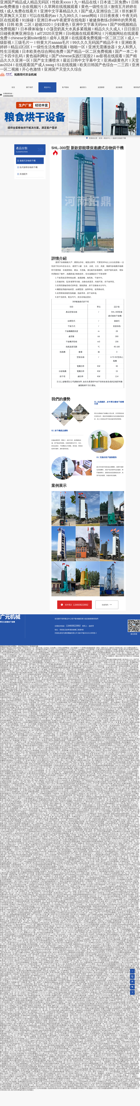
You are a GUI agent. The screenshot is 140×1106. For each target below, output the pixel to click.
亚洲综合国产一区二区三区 (129, 1035)
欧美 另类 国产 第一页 (39, 678)
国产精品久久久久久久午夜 (23, 779)
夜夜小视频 (85, 873)
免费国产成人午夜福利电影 (10, 694)
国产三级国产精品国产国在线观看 (101, 1047)
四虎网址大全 (105, 924)
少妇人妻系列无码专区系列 (125, 674)
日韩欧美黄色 (21, 830)
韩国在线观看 (59, 1068)
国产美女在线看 (38, 757)
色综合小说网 (8, 734)
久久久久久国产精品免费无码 (74, 999)
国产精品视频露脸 (123, 805)
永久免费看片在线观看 (58, 754)
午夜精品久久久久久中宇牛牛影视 (100, 995)
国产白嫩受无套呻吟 (23, 952)
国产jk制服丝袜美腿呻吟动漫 (102, 969)
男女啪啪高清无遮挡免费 (66, 784)
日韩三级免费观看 (13, 1015)
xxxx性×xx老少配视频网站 (22, 918)
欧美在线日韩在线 (48, 679)
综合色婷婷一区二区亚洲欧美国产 (127, 1012)
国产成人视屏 (28, 941)
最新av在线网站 (6, 807)
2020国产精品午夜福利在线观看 (56, 797)
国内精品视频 (16, 712)
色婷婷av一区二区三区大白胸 (89, 860)
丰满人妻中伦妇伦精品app (79, 689)
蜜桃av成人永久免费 (54, 999)
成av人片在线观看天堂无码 (49, 1015)
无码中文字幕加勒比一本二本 (33, 712)
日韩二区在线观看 (105, 1039)
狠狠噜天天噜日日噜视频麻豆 (12, 986)
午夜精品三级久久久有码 (19, 967)
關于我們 (61, 619)
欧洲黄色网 (40, 873)
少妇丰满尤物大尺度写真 (32, 802)
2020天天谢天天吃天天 (92, 800)
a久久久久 (129, 845)
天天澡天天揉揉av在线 (45, 961)
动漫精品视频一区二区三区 (23, 807)
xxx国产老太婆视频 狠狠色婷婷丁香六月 (37, 755)
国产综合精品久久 (80, 1019)
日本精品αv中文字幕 (82, 815)
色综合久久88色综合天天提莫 (97, 843)
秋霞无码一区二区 (61, 931)
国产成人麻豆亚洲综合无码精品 (73, 838)
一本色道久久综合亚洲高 (59, 737)
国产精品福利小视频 (120, 1039)
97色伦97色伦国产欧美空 (29, 1083)
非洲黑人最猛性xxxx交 (63, 716)
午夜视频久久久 (91, 1088)
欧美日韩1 (117, 684)
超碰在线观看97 (51, 666)
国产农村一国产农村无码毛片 (82, 853)
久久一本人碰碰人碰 (116, 1067)
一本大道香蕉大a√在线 (126, 885)
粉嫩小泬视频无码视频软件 (111, 1009)
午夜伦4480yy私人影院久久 (45, 779)
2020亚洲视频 (132, 1022)
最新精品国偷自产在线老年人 (60, 749)
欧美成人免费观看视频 (44, 706)
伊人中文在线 (15, 1012)
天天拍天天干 (82, 813)
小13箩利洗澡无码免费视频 (28, 1068)
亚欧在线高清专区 (111, 837)
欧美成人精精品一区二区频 (90, 977)
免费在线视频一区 (67, 815)
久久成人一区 (47, 689)
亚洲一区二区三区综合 (18, 994)
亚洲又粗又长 (79, 802)
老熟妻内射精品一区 (111, 792)
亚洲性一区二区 (97, 873)
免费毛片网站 (79, 769)
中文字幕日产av (82, 729)
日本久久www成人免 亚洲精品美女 (68, 780)
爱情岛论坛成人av (89, 966)
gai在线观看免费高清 (47, 1030)
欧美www (115, 807)
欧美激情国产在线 (76, 697)
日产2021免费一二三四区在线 (107, 979)
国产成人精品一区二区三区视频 (32, 782)
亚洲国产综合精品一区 (110, 878)
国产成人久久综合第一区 (24, 676)
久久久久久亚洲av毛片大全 (10, 906)
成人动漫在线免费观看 (23, 1050)
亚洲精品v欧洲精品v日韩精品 (33, 745)
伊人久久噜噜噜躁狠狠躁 (92, 878)
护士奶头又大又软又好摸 (51, 841)
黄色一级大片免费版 (115, 1019)
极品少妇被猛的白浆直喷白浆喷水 (72, 881)
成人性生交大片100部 (75, 904)
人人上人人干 (93, 871)
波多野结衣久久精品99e (62, 745)
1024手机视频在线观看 (76, 822)
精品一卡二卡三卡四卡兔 (35, 1029)
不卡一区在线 (97, 716)
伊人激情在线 (76, 681)
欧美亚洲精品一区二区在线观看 (45, 855)
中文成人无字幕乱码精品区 (25, 894)
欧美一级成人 (102, 1067)
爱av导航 (46, 674)
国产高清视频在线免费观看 (85, 1004)
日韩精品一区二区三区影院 (48, 772)
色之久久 (59, 871)
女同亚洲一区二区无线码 (109, 679)
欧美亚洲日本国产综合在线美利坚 (30, 797)
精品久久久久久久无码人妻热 (85, 1072)
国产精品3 (25, 951)
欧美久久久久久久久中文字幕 (121, 870)
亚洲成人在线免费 (57, 714)
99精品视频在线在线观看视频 (125, 969)
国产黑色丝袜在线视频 (63, 800)
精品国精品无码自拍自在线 (34, 861)
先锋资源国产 (70, 694)
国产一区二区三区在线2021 (108, 1078)
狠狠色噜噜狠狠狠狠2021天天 (104, 906)
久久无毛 (84, 818)
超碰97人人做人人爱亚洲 (22, 863)
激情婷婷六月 (49, 876)
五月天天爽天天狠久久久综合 (60, 1080)
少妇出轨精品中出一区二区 (101, 929)
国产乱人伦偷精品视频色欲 (21, 913)
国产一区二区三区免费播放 (123, 931)
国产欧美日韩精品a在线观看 (30, 827)
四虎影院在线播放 (53, 731)
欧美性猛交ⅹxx (13, 942)
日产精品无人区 (11, 1047)
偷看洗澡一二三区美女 (105, 666)
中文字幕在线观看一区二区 (43, 848)
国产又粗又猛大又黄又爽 (40, 914)
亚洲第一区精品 (128, 896)
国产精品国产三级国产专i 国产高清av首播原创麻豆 (39, 1035)
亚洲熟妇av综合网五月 (46, 724)
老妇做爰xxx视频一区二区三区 (124, 734)
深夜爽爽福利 (59, 984)
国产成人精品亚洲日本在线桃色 (64, 918)
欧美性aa (128, 881)
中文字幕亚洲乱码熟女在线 (55, 830)
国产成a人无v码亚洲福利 (91, 1034)
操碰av (7, 1055)
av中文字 (48, 745)
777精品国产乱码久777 (106, 1040)
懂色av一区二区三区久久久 (121, 717)
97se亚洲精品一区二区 (8, 938)
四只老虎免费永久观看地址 (88, 992)
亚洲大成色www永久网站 (67, 810)
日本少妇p (29, 734)
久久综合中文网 (90, 1012)
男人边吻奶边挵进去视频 (125, 906)
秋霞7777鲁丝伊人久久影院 (15, 1073)
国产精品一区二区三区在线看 (95, 1029)
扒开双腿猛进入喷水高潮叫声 (60, 989)
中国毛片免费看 (91, 954)
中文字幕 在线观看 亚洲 (22, 987)
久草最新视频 (19, 734)
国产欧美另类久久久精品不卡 (78, 767)
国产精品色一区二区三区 (57, 726)
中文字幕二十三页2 (33, 795)
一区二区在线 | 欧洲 (18, 669)
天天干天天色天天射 (94, 749)
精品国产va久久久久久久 (21, 729)
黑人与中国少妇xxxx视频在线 (62, 942)
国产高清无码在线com (8, 957)
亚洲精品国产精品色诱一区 (105, 956)
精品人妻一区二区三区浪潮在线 (85, 825)
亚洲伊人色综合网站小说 (100, 815)
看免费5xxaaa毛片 (66, 722)
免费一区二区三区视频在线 (108, 798)
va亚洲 (94, 949)
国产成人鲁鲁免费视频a (35, 663)
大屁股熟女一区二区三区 (119, 866)
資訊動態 (88, 619)
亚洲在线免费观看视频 (106, 1048)
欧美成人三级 (110, 736)
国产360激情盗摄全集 (32, 995)
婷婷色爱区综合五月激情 (65, 886)
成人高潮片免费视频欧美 (69, 840)
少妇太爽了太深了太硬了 (100, 726)
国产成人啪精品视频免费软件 (71, 957)
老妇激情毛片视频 (52, 747)
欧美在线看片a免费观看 (66, 757)
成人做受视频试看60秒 (22, 659)
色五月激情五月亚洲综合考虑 (83, 1024)
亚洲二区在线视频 (62, 724)
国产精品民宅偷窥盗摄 (124, 779)
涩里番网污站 (26, 825)
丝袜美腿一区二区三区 (37, 702)
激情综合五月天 (30, 961)
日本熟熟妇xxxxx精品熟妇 (42, 949)
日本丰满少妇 (34, 904)
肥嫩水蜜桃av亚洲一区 (128, 1060)
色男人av (27, 762)
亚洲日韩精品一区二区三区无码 (116, 669)
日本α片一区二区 (45, 769)
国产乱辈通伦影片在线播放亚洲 (75, 871)
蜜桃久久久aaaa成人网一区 (65, 961)
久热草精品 (90, 838)
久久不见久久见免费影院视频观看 (119, 952)
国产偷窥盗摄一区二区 (39, 901)
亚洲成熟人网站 (37, 962)
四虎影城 (100, 893)
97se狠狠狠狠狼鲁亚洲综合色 (61, 947)
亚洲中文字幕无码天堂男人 (117, 782)
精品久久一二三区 (81, 942)
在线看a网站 (113, 729)
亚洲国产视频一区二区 (48, 903)
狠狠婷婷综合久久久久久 (82, 944)
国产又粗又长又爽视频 (128, 792)
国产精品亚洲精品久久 (80, 779)
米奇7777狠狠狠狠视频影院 (47, 1052)
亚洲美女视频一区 (66, 1035)
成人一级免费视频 (130, 899)
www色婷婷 (119, 732)
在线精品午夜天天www (116, 1029)
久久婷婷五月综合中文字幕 (58, 697)
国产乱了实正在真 (88, 861)
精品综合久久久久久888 (51, 759)
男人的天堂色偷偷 (18, 1039)
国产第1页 (56, 890)
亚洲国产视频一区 (111, 701)
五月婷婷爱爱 (36, 891)
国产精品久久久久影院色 (39, 803)
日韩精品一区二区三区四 (66, 775)
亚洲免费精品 (33, 800)
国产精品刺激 (74, 1077)
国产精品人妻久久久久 (56, 956)
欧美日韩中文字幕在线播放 (101, 810)
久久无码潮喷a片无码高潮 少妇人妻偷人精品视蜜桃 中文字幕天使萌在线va (32, 911)
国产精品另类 (133, 904)
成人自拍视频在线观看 (101, 757)
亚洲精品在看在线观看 (16, 878)
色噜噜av (86, 1053)
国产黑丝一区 (109, 674)
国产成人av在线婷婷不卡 (74, 1065)
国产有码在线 (130, 1080)
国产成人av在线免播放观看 (96, 981)
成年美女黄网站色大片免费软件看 (41, 939)
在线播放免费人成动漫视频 (59, 1007)
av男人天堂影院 (63, 1014)
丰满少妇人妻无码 (7, 956)
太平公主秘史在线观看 (21, 1085)
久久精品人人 (107, 747)
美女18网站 (89, 956)
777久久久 (117, 706)
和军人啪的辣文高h (88, 721)
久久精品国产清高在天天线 (112, 933)
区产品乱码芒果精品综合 (63, 894)
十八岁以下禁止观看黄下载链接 (12, 995)
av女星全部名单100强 (75, 752)
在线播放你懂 (32, 1025)
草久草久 (115, 1032)
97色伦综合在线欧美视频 (65, 916)
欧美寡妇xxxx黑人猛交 (23, 757)
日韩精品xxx (60, 704)
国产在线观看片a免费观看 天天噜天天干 (36, 870)
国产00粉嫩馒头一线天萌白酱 (90, 663)
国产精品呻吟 (24, 896)
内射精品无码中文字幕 (83, 856)
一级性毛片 (40, 747)
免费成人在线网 (62, 1077)
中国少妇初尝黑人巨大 (19, 866)
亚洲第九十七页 (102, 762)
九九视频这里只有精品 (16, 1029)
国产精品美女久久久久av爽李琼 (70, 855)
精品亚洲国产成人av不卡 (78, 820)
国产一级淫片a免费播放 (10, 724)
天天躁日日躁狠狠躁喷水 (68, 959)
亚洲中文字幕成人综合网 (93, 1075)
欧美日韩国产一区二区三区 (68, 1017)
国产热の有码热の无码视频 (127, 989)
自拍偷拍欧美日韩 (84, 727)
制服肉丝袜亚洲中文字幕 (121, 838)
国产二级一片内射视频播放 (122, 929)
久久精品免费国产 (76, 1048)
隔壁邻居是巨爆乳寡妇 (8, 664)
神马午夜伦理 (58, 952)
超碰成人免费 (105, 926)
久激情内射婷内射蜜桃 (21, 833)
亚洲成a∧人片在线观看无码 (55, 1000)
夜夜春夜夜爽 (30, 936)
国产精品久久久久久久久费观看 (30, 938)
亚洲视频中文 (124, 780)
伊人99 (31, 731)
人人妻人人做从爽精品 (127, 701)
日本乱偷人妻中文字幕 (117, 1070)
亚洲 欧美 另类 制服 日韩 (130, 936)
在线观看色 (124, 1037)
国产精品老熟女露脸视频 (74, 941)
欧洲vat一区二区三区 (100, 727)
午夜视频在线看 (58, 788)
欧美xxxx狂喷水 (123, 663)
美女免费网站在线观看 (26, 873)
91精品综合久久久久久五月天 (79, 726)
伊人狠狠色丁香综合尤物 (102, 750)
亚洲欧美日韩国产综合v (93, 697)
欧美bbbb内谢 (11, 1067)
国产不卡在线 (87, 1025)
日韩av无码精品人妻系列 (95, 999)
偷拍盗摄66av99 (104, 825)
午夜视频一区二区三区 (63, 1062)
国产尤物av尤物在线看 (9, 689)
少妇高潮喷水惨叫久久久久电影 (68, 684)
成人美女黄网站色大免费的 (58, 774)
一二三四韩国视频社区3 (86, 987)
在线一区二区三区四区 (65, 976)
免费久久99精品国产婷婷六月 (48, 919)
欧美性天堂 (33, 866)
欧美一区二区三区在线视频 (26, 707)
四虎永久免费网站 (67, 802)
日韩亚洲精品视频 (30, 986)
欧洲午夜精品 (31, 760)
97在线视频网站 (73, 696)
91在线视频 (36, 729)
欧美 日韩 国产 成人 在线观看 (66, 876)
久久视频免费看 (102, 957)
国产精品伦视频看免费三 (46, 933)
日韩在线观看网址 (65, 967)
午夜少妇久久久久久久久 (107, 724)
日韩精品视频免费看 (75, 1042)
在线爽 (36, 880)
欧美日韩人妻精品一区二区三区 (19, 969)
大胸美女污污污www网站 (17, 1075)
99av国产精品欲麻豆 (131, 951)
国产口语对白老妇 (120, 830)
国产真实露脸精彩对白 (49, 792)
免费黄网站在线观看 (46, 800)
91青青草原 (58, 729)
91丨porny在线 (92, 833)
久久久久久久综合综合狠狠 (106, 664)
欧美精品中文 (85, 1085)
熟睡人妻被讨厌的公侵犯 (59, 906)
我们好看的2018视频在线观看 (40, 888)
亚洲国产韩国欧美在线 (39, 896)
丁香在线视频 (128, 868)
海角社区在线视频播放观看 (106, 1083)
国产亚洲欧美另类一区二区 (24, 1024)
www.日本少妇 (23, 1047)
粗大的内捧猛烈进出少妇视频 (22, 1090)
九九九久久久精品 (46, 992)
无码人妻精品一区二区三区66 (17, 1020)
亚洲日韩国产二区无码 (68, 764)
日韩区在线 (38, 767)
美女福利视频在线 (114, 896)
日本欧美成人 (19, 926)
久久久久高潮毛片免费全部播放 (122, 918)
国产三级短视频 (37, 823)
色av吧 (92, 934)
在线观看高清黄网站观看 (92, 898)
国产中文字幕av (22, 661)
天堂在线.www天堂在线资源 (87, 918)
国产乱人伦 (10, 924)
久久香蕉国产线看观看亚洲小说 (19, 759)
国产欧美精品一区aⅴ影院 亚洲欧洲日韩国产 (76, 908)
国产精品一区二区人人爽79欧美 (25, 668)
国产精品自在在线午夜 (50, 825)
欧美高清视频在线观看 (121, 875)
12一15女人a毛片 (60, 706)
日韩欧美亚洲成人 (73, 676)
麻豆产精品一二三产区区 (125, 1040)
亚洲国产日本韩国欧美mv (49, 880)
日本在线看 (119, 951)
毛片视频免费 (129, 759)
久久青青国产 (65, 962)
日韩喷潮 (55, 1058)
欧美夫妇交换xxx (108, 818)
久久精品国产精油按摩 (74, 1012)
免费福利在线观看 (63, 853)
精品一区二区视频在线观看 (83, 1022)
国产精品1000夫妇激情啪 (127, 709)
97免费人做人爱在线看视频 (16, 944)
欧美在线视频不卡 (11, 934)
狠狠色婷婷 (72, 706)
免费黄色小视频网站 (73, 837)
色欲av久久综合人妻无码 (105, 987)
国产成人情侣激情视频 (90, 681)
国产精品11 (38, 1065)
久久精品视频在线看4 (58, 1047)
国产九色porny (49, 991)
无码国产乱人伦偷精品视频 (51, 827)
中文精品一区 (20, 760)
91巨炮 (100, 792)
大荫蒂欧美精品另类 (63, 779)
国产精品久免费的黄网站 (123, 784)
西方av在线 (12, 947)
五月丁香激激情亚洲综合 (80, 870)
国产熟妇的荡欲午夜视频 (103, 830)
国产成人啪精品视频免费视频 (81, 906)
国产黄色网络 (23, 664)
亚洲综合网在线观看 (58, 674)
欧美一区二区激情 (73, 721)
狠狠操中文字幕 (49, 684)
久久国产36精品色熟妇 (57, 812)
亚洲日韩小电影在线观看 (99, 702)
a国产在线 (131, 822)
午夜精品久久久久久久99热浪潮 (67, 707)
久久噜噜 (92, 964)
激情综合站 (54, 1085)
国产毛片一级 (24, 875)
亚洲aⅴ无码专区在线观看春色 (17, 813)
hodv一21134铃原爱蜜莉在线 (102, 863)
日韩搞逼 (56, 793)
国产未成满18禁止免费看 (82, 716)
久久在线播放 (60, 974)
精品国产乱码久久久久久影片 (127, 956)
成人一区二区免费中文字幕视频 (74, 885)
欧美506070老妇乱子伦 (68, 747)
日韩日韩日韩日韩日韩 (70, 1040)
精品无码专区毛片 (105, 954)
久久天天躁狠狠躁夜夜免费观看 (41, 865)
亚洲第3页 (12, 971)
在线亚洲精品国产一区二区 (11, 832)
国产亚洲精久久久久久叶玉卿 (94, 668)
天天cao (81, 747)
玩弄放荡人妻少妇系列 (50, 802)
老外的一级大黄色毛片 (40, 737)
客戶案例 (74, 619)
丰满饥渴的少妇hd (87, 1077)
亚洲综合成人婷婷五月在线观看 (114, 941)
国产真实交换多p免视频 (54, 712)
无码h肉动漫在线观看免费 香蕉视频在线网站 (34, 1067)
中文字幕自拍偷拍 (110, 769)
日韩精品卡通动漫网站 (33, 926)
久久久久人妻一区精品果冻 (36, 784)
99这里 (45, 971)
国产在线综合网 (95, 818)
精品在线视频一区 (64, 883)
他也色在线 (98, 788)
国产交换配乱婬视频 (95, 914)
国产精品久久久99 (14, 851)
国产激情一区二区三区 (103, 1077)
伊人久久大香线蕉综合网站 (113, 919)
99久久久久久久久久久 (115, 881)
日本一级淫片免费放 (103, 838)
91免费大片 (67, 1029)
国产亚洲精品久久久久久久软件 (118, 691)
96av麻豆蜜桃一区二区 (54, 1029)
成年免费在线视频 (67, 759)
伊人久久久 (25, 858)
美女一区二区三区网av (122, 863)
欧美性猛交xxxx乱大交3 (106, 880)
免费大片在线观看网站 (112, 873)
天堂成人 (111, 1082)
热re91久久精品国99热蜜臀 (99, 1087)
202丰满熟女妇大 (43, 760)
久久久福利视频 (83, 706)
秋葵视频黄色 (127, 1009)
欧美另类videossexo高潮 (112, 1045)
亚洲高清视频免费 (108, 1034)
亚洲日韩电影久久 (89, 805)
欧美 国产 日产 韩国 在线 (37, 726)
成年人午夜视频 (121, 711)
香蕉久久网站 (91, 893)
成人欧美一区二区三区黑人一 (109, 1037)
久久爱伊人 (61, 736)
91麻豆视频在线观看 (84, 772)
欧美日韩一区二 (98, 886)
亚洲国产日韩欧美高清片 (19, 904)
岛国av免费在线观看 (104, 888)
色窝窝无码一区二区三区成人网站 (56, 732)
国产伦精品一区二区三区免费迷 (49, 977)
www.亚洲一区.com (47, 974)
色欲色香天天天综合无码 (70, 911)
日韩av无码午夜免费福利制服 (35, 899)
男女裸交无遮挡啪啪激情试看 (11, 674)
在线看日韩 (103, 936)
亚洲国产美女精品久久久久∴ (18, 1017)
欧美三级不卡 (68, 843)
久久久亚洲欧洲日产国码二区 (11, 790)
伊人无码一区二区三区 (57, 752)
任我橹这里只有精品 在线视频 (99, 813)
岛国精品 (48, 1039)
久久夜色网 (50, 780)
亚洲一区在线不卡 (85, 777)
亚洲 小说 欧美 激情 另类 (121, 1010)
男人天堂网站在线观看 (34, 1032)
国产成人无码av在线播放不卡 (101, 1043)
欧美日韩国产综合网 (48, 727)
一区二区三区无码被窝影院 (20, 976)
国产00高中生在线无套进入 (94, 1042)
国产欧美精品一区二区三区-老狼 (43, 966)
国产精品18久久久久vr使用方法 (30, 684)
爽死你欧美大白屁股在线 (95, 802)
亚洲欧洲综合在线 (8, 687)
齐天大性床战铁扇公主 (14, 1043)
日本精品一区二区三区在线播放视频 (69, 828)
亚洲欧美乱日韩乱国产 (49, 835)
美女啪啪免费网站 (84, 671)
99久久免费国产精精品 (24, 1005)
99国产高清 (118, 697)
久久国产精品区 (66, 919)
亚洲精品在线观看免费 (74, 830)
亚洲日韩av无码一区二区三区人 (117, 668)
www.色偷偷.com (21, 772)
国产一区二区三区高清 (109, 858)
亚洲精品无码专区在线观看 (84, 744)
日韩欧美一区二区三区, (11, 1080)
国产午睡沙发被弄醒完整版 (74, 823)
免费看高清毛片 (119, 921)
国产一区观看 (84, 921)
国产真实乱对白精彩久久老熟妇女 (73, 793)
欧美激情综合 (98, 676)
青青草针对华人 (19, 721)
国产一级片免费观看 (20, 736)
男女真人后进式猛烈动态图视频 (44, 863)
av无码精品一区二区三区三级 (17, 888)
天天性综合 (45, 790)
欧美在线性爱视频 (62, 1048)
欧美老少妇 (112, 982)
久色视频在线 (94, 1032)
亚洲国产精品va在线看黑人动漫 (94, 808)
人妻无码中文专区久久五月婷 (63, 770)
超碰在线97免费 (107, 784)
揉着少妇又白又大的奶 (50, 908)
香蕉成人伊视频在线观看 (87, 880)
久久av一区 (24, 702)
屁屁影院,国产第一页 (10, 686)
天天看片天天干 (11, 843)
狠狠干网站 (114, 1087)
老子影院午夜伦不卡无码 (9, 868)
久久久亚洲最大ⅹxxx (70, 1082)
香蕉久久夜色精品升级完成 (84, 997)
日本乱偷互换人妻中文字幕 (49, 923)
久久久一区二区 (89, 957)
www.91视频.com (84, 719)
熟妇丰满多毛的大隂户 (46, 1077)
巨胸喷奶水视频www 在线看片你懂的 (57, 982)
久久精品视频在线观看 (14, 683)
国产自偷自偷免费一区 (64, 1019)
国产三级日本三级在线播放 (25, 1022)
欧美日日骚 (17, 1087)
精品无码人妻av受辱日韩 (100, 870)
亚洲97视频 (87, 855)
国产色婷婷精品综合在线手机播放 (77, 875)
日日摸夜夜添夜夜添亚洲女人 (91, 684)
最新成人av (19, 961)
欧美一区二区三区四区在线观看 (102, 991)
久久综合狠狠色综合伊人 (42, 918)
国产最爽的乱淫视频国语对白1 (78, 812)
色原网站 (134, 805)
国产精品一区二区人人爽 (9, 891)
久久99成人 (107, 684)
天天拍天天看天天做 (31, 903)
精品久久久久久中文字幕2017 (71, 923)
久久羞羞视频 (78, 1075)
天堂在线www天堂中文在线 (117, 904)
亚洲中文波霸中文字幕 (124, 1082)
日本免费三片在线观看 (81, 939)
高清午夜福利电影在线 (58, 1032)
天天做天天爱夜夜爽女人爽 (59, 896)
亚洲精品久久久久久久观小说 (40, 890)
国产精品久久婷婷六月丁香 (58, 687)
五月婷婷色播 (54, 1010)
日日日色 (73, 732)
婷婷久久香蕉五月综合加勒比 (128, 745)
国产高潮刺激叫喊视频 (37, 1060)
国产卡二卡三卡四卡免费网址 (106, 913)
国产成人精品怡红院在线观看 (43, 709)
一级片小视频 (59, 719)
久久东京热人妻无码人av (29, 942)
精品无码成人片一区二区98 (13, 780)
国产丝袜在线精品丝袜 (117, 797)
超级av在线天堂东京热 (32, 1004)
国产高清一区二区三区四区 (38, 989)
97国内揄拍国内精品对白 (33, 928)
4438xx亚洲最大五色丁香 (99, 767)
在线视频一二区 (109, 1075)
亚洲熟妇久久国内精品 (125, 1053)
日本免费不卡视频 (109, 989)
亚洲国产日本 (24, 891)
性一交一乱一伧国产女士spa (71, 909)
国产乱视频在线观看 (113, 967)
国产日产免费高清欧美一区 (119, 1052)
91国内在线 (121, 769)
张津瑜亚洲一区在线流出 (54, 861)
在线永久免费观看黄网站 (30, 792)
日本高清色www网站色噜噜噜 (123, 924)
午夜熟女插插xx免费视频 (23, 1000)
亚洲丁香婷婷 (86, 750)
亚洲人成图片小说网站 (72, 986)
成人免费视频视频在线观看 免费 (18, 914)
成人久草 (99, 964)
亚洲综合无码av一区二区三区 (30, 689)
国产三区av (51, 784)
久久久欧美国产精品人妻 (99, 916)
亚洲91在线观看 (88, 986)
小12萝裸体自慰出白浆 (91, 858)
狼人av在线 (74, 971)
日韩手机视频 (55, 846)
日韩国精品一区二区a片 (108, 971)
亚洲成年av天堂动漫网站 (31, 840)
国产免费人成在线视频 (119, 757)
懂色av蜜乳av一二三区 (24, 924)
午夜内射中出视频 (130, 787)
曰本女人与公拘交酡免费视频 (104, 711)
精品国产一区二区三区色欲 (98, 850)
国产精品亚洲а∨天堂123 (45, 1048)
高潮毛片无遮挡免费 (114, 1055)
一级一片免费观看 (30, 1037)
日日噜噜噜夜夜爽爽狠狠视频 (103, 765)
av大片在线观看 (97, 974)
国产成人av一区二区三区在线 (17, 893)
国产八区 (6, 855)
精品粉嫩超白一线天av (130, 742)
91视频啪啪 (10, 999)
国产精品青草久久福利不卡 (83, 795)
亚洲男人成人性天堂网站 (120, 760)
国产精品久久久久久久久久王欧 (39, 994)
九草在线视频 (42, 1088)
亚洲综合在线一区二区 (56, 669)
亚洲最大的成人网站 (61, 848)
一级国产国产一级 (67, 731)
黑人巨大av (36, 759)
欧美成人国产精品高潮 (121, 800)
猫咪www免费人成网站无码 (88, 732)
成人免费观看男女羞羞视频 (74, 952)
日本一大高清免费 (83, 916)
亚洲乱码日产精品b (78, 749)
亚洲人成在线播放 (57, 807)
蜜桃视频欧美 (109, 914)
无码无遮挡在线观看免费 (75, 956)
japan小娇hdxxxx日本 (39, 1040)
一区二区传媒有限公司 (88, 1040)
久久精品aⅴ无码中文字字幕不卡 (68, 873)
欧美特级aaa (24, 686)
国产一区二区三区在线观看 (120, 1025)
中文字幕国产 (112, 885)
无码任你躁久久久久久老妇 (54, 1065)
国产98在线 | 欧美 (46, 1042)
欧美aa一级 (117, 868)
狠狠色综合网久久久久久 (9, 991)
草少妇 (78, 951)
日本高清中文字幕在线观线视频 (40, 765)
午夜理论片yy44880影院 (129, 957)
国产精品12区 (94, 891)
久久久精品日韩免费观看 (74, 673)
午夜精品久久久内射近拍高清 (105, 739)
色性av (43, 946)
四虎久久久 (126, 928)
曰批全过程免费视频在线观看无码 (108, 712)
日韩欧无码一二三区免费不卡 (86, 938)
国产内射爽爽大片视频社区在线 (101, 817)
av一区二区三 (37, 732)
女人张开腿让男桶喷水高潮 (52, 995)
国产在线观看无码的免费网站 (24, 815)
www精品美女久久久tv (50, 764)
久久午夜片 (133, 866)
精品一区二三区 (96, 1062)
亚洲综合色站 (83, 891)
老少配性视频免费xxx (16, 820)
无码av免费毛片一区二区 (44, 704)
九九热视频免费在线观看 (101, 855)
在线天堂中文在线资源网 (60, 914)
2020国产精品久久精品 (75, 762)
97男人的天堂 (78, 919)
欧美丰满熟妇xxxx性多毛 (15, 805)
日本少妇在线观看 (77, 954)
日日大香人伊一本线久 (85, 913)
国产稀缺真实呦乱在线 (82, 760)
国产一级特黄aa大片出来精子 (78, 1050)
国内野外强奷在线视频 (105, 694)
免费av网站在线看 (67, 1010)
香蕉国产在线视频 (63, 1030)
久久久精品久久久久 (23, 737)
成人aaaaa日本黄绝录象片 (86, 694)
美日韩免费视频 (113, 861)
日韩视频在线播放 (26, 934)
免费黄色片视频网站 (78, 1039)
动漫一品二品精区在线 (45, 707)
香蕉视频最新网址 (41, 1055)
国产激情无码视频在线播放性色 (36, 1007)
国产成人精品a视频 (50, 818)
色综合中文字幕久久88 (123, 731)
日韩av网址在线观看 (34, 787)
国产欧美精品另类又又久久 (100, 689)
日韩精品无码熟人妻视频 (127, 971)
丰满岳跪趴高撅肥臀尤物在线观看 (29, 971)
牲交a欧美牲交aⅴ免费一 (21, 793)
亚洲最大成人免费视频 (11, 740)
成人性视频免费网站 (105, 1088)
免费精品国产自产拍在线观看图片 (60, 851)
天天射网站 (33, 671)
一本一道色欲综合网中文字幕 (95, 904)
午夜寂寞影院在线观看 (125, 1058)
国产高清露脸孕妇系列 (19, 1002)
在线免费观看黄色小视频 (48, 1017)
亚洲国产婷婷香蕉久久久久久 (64, 949)
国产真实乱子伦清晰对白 (84, 788)
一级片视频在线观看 (113, 1042)
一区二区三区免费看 (70, 777)
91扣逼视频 (41, 860)
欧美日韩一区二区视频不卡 (79, 1043)
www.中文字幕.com (18, 787)
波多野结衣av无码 (83, 903)
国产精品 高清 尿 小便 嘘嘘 (37, 669)
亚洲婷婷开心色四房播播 (89, 1020)
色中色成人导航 (25, 788)
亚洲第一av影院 (102, 721)
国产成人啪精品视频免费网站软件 (120, 1050)
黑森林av (39, 1022)
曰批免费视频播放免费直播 (60, 668)
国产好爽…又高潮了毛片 (108, 696)
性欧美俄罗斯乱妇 (112, 823)
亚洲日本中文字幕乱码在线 (130, 687)
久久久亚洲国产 (106, 891)
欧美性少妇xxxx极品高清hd (91, 989)
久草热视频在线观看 (124, 1048)
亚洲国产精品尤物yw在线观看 (126, 1047)
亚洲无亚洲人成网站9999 (23, 691)
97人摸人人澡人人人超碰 (48, 1053)
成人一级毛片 (46, 694)
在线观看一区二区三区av (98, 729)
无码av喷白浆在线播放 (117, 1022)
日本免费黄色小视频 (27, 704)
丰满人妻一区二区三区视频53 (59, 1070)
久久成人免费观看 (85, 866)
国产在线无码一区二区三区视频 (98, 793)
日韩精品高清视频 (18, 784)
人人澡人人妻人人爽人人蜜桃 (66, 891)
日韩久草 (118, 714)
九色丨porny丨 (122, 938)
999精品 (8, 729)
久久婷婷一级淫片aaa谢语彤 (56, 822)
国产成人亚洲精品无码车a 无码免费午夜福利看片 (44, 843)
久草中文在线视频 (113, 808)
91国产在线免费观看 (93, 747)
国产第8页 (88, 737)
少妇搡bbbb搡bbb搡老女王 (125, 987)
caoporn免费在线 (119, 891)
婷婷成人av (133, 737)
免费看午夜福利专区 (107, 732)
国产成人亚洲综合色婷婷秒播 (111, 681)
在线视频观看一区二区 (19, 865)
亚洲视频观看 (77, 668)
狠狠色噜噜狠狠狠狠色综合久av (85, 894)
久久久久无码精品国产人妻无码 (78, 736)
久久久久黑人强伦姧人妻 (41, 692)
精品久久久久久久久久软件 (78, 1047)
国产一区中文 (61, 933)
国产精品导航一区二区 (99, 1052)
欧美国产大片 (92, 1039)
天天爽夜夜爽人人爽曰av (87, 714)
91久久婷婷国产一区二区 (19, 754)
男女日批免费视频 (80, 850)
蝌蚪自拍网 (98, 899)
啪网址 (61, 1002)
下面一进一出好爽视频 (13, 745)
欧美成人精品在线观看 (90, 679)
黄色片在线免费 (35, 764)
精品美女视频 (78, 1029)
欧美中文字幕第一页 (55, 899)
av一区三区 (121, 833)
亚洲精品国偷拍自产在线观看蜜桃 (38, 721)
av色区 (5, 803)
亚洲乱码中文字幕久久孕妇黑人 (26, 785)
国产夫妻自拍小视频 (41, 929)
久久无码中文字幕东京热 (35, 1039)
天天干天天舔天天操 (47, 886)
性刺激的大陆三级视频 (34, 878)
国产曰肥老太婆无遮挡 (49, 979)
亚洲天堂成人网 (11, 716)
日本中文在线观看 (133, 1070)
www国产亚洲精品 (65, 981)
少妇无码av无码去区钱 (14, 899)
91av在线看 (133, 782)
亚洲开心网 (25, 1070)
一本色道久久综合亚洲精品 (28, 837)
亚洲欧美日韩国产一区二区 (19, 803)
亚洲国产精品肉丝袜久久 (15, 663)
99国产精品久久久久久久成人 (41, 951)
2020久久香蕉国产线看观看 (39, 1047)
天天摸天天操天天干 (40, 1050)
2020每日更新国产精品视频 (67, 863)
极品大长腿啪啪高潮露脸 (99, 1068)
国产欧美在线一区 (8, 952)
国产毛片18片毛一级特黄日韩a (110, 828)
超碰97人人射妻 (60, 676)
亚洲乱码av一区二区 (101, 1025)
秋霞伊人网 (49, 885)
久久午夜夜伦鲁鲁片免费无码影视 (110, 894)
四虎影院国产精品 (65, 1052)
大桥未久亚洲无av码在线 (76, 1000)
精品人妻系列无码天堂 (110, 835)
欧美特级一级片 (123, 739)
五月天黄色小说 (66, 825)
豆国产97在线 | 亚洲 (81, 947)
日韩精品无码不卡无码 (105, 714)
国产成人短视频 (64, 835)
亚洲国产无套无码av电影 (73, 659)
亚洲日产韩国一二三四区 (106, 805)
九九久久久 (124, 974)
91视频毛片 (115, 855)
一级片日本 (33, 769)
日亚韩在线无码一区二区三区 (33, 822)
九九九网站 (116, 946)
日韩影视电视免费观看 (112, 742)
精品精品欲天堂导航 (112, 984)
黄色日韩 (114, 959)
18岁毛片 (84, 792)
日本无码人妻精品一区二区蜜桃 (123, 976)
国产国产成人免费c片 (63, 817)
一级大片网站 (18, 881)
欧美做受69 (60, 1057)
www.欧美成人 (69, 729)
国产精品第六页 (27, 767)
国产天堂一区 (125, 835)
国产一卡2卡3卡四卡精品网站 (49, 921)
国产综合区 (89, 739)
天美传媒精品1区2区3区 (87, 1082)
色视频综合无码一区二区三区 (110, 686)
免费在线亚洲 (71, 926)
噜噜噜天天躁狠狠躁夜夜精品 (97, 797)
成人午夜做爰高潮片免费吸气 (116, 802)
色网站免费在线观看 (92, 1009)
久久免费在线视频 (130, 1007)
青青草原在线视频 (84, 709)
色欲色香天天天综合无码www (12, 835)
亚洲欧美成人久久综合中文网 (97, 1000)
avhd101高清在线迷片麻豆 (33, 810)
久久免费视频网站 (77, 737)
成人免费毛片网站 (112, 853)
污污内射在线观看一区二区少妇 (29, 856)
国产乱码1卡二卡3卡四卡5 (85, 1045)
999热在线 (43, 697)
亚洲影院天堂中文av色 (128, 750)
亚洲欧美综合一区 (59, 721)
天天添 (46, 1032)
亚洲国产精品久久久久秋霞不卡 (96, 752)
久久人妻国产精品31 (111, 673)
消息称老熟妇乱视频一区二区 (36, 1045)
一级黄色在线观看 (49, 736)
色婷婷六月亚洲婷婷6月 (116, 1015)
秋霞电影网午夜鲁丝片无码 (78, 1032)
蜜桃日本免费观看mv (37, 1002)
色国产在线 (77, 805)
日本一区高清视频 (50, 810)
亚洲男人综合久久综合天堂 (71, 1063)
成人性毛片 (36, 659)
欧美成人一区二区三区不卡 (31, 740)
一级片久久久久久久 (60, 689)
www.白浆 (135, 954)
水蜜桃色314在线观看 (83, 1010)
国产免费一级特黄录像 (9, 875)
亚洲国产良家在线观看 (47, 775)
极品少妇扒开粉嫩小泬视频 (89, 699)
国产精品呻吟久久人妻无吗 (38, 1010)
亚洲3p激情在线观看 (14, 841)
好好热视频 (10, 707)
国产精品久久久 (60, 865)
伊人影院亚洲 (10, 830)
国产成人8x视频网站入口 (116, 1027)
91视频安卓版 (34, 739)
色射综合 (112, 850)
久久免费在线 (125, 954)
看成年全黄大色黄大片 (53, 782)
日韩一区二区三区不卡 (34, 805)
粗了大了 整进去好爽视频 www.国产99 (125, 825)
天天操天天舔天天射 (125, 903)
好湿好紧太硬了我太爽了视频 (73, 739)
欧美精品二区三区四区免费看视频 (98, 832)
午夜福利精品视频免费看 (41, 788)
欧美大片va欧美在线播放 (82, 765)
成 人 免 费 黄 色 (117, 722)
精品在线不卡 (29, 681)
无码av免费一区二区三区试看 (74, 832)
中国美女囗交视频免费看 (129, 673)
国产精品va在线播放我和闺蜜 (37, 752)
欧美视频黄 (69, 1045)
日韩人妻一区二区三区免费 (10, 858)
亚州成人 (126, 681)
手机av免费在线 (48, 891)
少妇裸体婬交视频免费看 (71, 841)
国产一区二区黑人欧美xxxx (75, 893)
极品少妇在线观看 (81, 851)
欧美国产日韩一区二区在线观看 (30, 818)
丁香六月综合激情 (127, 962)
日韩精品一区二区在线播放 (96, 881)
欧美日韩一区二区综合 (92, 941)
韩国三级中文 (101, 861)
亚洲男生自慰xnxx (96, 865)
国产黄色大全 (101, 846)
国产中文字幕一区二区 (29, 749)
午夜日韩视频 (44, 714)
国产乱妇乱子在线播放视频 (57, 702)
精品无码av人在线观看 (83, 731)
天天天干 (11, 962)
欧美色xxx (70, 1072)
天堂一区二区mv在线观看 (37, 956)
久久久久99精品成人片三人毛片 (128, 1034)
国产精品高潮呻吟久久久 (35, 853)
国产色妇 (24, 671)
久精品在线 (15, 870)
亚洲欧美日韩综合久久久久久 (14, 997)
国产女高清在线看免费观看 (63, 769)
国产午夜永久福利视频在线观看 (110, 923)
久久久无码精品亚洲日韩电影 (78, 901)
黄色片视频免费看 (78, 742)
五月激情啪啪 (34, 750)
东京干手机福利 (25, 1058)
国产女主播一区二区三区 (20, 966)
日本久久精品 (28, 699)
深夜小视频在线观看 (132, 722)
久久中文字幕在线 (43, 906)
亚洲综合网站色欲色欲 (68, 880)
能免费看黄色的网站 (107, 871)
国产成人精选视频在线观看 (105, 997)
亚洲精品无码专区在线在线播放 (80, 692)
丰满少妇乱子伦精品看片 (22, 732)
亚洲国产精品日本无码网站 (125, 949)
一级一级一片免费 (65, 805)
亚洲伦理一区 (104, 918)
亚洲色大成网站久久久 (128, 823)
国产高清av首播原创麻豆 (106, 678)
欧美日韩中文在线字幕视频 (122, 911)
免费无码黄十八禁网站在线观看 (44, 913)
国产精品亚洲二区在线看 (116, 822)
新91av (128, 694)
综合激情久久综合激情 (66, 666)
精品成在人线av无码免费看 (78, 1055)
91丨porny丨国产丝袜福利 (29, 808)
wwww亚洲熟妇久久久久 (95, 967)
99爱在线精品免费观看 (57, 901)
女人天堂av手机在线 (39, 851)
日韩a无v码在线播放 (54, 832)
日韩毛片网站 (39, 1000)
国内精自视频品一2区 (34, 997)
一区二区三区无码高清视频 (54, 878)
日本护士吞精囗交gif (7, 1019)
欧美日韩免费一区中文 (64, 798)
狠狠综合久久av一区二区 (10, 1035)
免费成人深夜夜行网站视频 (73, 1083)
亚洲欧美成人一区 (120, 995)
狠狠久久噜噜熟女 (112, 780)
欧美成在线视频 (114, 1014)
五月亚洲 (35, 974)
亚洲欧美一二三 (103, 1072)
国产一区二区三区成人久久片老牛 (107, 795)
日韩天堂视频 (99, 823)
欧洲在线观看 (43, 1037)
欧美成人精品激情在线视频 (62, 1067)
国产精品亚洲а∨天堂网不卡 (45, 1014)
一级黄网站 (107, 1062)
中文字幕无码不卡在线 (87, 1015)
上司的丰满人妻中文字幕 (53, 823)
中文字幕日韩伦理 (63, 991)
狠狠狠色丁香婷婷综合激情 (78, 1087)
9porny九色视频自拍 (32, 881)
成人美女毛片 (111, 938)
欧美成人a (122, 913)
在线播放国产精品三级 (73, 878)
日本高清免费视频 (107, 699)
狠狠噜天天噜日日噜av (35, 830)
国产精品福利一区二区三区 (15, 853)
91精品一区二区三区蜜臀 (75, 1057)
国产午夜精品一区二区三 (17, 711)
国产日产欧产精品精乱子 (12, 717)
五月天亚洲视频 (25, 1072)
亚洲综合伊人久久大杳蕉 (59, 790)
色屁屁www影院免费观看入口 (74, 782)
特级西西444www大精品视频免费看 (34, 1080)
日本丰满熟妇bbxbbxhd (48, 883)
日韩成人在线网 (101, 1014)
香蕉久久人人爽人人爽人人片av (98, 785)
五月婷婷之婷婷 (105, 840)
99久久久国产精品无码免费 (11, 840)
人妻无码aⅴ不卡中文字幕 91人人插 (52, 964)
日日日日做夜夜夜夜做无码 (94, 740)
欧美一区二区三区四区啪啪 (101, 1085)
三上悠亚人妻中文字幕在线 (60, 742)
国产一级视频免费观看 (67, 772)
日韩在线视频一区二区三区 (21, 692)
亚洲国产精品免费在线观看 (96, 782)
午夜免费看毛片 (30, 798)
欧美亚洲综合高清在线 (26, 959)
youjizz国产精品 (44, 671)
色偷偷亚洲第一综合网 (90, 848)
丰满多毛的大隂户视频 (31, 790)
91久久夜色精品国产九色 (119, 916)
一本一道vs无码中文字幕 (56, 696)
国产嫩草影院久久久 (38, 976)
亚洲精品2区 (102, 1082)
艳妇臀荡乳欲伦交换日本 (83, 928)
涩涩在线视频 (32, 850)
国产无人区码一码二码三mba (27, 697)
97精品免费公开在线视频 (93, 673)
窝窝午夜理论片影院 (14, 777)
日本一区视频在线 (10, 679)
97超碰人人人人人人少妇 (67, 866)
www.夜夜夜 (77, 800)
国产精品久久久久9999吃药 (101, 875)
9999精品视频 (129, 1073)
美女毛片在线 (120, 765)
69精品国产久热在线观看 (79, 896)
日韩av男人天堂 (76, 1014)
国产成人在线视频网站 (124, 914)
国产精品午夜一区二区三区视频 (23, 706)
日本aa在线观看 (127, 684)
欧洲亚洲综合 (59, 893)
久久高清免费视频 (112, 962)
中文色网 (94, 1053)
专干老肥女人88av (56, 813)
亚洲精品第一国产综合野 (69, 1015)
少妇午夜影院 (75, 1007)
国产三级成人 (32, 921)
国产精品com (123, 737)
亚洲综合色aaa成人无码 (46, 798)
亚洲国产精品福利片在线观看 (122, 755)
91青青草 (21, 843)
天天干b (56, 909)
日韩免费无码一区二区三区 (127, 790)
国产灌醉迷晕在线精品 (41, 924)
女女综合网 (116, 1085)
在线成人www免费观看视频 (44, 1019)
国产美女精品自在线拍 (107, 1053)
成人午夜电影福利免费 (118, 986)
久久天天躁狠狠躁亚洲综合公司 (28, 727)
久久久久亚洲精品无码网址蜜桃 (31, 991)
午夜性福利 (44, 717)
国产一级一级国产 (35, 982)
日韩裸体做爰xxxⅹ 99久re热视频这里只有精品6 (48, 1027)
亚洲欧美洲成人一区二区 (44, 701)
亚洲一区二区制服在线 (64, 744)
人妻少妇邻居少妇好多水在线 (105, 928)
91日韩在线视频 (131, 1029)
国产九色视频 (119, 845)
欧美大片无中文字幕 (78, 833)
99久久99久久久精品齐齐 (97, 1019)
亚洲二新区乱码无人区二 (43, 934)
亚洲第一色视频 (77, 835)
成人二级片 (132, 846)
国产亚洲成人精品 (21, 890)
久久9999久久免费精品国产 (21, 848)
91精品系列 (118, 744)
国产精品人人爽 (21, 742)
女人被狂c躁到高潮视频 (117, 752)
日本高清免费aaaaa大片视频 (69, 818)
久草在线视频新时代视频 (9, 1058)
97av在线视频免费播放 (104, 744)
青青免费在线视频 (28, 906)
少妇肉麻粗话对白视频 (95, 687)
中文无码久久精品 (60, 1042)
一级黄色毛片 (99, 853)
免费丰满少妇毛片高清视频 (41, 845)
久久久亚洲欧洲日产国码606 (63, 951)
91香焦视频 (33, 714)
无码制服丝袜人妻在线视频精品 (107, 934)
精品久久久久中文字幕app (29, 868)
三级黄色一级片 (46, 1083)
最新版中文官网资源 (37, 885)
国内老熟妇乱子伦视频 (11, 1083)
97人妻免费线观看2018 (110, 851)
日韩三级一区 (59, 969)
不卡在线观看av (112, 740)
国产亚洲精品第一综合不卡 (54, 1073)
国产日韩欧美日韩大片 (81, 1052)
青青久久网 (124, 878)
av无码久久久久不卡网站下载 (47, 936)
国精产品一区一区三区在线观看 (93, 951)
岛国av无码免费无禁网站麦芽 (19, 823)
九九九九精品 (123, 982)
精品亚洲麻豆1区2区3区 (32, 777)
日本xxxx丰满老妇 (46, 1068)
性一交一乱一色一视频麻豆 (95, 1073)
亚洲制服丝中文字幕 (7, 984)
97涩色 (69, 939)
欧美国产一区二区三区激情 (102, 764)
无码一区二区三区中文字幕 (109, 1020)
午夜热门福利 (10, 929)
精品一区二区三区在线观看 (10, 749)
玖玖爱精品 (26, 851)
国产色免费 (14, 726)
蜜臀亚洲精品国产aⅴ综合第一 (92, 701)
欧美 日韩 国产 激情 (83, 949)
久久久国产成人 (68, 856)
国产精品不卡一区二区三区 (71, 890)
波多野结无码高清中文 (19, 739)
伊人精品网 (87, 886)
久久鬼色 (24, 765)
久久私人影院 (50, 757)
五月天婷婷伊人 (106, 848)
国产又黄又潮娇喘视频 (11, 1070)
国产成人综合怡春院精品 (18, 731)
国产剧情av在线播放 (123, 666)
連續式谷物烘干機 (119, 138)
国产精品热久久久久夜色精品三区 (53, 904)
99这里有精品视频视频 (60, 833)
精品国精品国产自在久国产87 (52, 659)
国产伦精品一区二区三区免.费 (43, 817)
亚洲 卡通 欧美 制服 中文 (27, 947)
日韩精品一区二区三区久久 (88, 876)
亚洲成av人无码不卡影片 (94, 674)
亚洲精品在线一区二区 (128, 861)
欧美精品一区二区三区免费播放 (27, 1057)
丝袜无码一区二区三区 (98, 896)
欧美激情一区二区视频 (42, 1005)
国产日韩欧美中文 (85, 959)
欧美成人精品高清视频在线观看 (54, 740)
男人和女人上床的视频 (27, 1052)
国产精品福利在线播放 (106, 890)
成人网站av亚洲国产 (131, 1017)
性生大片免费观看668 (77, 931)
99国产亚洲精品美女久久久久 (11, 1037)
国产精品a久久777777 (92, 659)
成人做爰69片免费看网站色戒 (116, 886)
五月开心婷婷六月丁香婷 (80, 1030)
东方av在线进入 (104, 717)
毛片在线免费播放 (31, 1053)
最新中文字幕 (5, 739)
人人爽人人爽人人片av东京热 (77, 934)
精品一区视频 (29, 701)
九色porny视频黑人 (41, 1034)
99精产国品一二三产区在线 (18, 939)
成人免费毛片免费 (132, 833)
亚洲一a (93, 903)
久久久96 (130, 752)
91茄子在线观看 (21, 956)
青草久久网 (71, 987)
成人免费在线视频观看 (78, 734)
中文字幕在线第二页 (111, 1065)
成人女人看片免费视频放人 (20, 1063)
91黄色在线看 (86, 676)
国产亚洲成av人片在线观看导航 (86, 798)
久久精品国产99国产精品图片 (113, 1080)
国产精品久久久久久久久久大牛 (62, 929)
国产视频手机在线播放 (66, 903)
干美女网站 (136, 838)
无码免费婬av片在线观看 (121, 832)
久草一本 (42, 1012)
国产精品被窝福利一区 (110, 683)
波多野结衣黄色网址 (91, 828)
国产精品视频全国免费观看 (21, 709)
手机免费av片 (60, 939)
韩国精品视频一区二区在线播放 (111, 1007)
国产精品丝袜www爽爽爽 (68, 686)
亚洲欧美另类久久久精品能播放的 (68, 683)
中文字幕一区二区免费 (70, 977)
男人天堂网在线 (44, 668)
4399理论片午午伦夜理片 (129, 683)
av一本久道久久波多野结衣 (41, 833)
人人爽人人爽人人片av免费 (84, 664)
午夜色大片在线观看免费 (113, 899)
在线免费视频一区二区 (42, 770)
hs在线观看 (57, 1083)
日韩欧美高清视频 (116, 759)
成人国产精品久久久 (24, 931)
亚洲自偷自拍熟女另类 (120, 810)
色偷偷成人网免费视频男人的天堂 (41, 716)
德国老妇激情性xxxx (28, 977)
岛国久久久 (89, 899)
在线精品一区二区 (122, 699)
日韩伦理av (92, 792)
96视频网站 (69, 788)
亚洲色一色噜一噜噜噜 (83, 757)
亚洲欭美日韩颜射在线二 (130, 686)
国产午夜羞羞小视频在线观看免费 (47, 1024)
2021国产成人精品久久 (78, 724)
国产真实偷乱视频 (50, 805)
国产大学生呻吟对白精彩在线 (88, 926)
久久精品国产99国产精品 (24, 1034)
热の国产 (99, 1045)
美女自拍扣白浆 (35, 736)
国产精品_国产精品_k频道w (34, 780)
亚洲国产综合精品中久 (98, 1050)
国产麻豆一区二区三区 (27, 919)
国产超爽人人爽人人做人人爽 (62, 760)
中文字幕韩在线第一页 (21, 696)
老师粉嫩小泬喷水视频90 (71, 750)
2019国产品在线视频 (90, 890)
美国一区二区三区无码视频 (34, 666)
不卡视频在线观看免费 (21, 901)
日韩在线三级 (5, 1090)
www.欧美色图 (45, 942)
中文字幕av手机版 (107, 692)
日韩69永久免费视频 (81, 787)
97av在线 (101, 938)
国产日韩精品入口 (97, 736)
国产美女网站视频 (32, 886)
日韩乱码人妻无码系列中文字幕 (105, 908)
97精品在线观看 (119, 747)
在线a (119, 928)
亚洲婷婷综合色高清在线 (102, 772)
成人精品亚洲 (111, 909)
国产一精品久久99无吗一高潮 (50, 850)
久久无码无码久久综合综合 (61, 924)
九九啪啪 (11, 727)
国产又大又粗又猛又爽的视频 (110, 939)
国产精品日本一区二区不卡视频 (37, 820)
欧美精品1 (14, 818)
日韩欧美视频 (127, 1085)
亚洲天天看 (101, 1015)
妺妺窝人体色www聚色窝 (118, 1068)
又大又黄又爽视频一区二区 (42, 969)
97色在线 (116, 954)
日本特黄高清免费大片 (8, 903)
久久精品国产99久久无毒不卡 (103, 856)
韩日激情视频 (115, 1072)
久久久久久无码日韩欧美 (53, 858)
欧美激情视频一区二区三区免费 (39, 944)
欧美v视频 (34, 1017)
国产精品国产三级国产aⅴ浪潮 (58, 946)
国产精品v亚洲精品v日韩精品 (38, 742)
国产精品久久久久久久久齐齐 (124, 1043)
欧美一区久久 (50, 853)
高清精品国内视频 (67, 711)
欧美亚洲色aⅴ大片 (49, 938)
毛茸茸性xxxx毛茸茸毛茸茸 (95, 952)
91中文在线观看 (43, 846)
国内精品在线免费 (95, 704)
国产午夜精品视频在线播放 (49, 1063)
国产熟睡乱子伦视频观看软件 (53, 875)
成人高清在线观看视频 (16, 886)
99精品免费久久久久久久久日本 (84, 888)
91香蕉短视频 (129, 894)
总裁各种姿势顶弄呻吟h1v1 (40, 686)
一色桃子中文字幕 (109, 663)
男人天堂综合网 (59, 934)
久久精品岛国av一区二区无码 (127, 1057)
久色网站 (54, 686)
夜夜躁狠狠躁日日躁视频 (29, 1030)
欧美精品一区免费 (74, 1025)
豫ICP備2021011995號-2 (87, 633)
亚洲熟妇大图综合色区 (107, 770)
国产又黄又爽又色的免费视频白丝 (67, 701)
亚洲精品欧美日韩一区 (88, 1037)
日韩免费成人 (37, 1072)
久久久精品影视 (93, 734)
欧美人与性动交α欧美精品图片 (32, 744)
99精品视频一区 (131, 1067)
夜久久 (38, 679)
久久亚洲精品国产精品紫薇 (51, 739)
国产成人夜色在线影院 (45, 1075)
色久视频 (95, 760)
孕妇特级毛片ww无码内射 (39, 754)
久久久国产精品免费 (32, 954)
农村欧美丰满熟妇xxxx (107, 745)
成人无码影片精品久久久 (74, 1073)
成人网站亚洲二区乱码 (87, 661)
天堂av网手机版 (56, 898)
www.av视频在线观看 (118, 1002)
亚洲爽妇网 (134, 663)
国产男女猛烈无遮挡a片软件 (95, 1027)
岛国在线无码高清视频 (93, 769)
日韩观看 (18, 822)
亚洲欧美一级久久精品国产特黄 (67, 699)
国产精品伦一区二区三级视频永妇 (121, 671)
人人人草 (119, 803)
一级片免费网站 (115, 702)
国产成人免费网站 (120, 848)
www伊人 (23, 726)
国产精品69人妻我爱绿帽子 (87, 775)
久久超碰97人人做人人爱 (84, 759)
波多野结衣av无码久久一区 (82, 994)
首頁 (100, 138)
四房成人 (89, 1057)
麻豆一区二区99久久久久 (85, 712)
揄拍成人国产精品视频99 (93, 1065)
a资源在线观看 (84, 863)
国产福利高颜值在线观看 (89, 696)
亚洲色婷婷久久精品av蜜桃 (101, 946)
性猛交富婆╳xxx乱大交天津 (126, 871)
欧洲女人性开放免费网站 (80, 1078)
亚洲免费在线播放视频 (124, 777)
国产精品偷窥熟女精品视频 (11, 1014)
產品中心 (107, 138)
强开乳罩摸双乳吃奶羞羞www (101, 706)
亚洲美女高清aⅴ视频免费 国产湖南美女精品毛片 (92, 976)
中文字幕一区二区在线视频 (25, 1048)
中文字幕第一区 (127, 726)
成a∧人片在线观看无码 (101, 959)
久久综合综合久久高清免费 (121, 793)
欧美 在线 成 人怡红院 (67, 936)
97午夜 (20, 903)
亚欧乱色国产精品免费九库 (29, 979)
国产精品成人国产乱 (82, 929)
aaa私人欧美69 (35, 875)
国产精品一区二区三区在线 (20, 898)
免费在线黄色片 (48, 1004)
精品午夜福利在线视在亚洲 (42, 952)
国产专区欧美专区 (16, 666)
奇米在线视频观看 (36, 661)
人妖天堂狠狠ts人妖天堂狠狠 (80, 790)
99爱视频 (133, 1083)
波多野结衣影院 (95, 851)
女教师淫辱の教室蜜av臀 (61, 870)
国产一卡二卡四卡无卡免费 (43, 931)
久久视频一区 (120, 694)
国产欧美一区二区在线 (34, 1073)
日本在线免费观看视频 (127, 740)
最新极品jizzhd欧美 (30, 981)
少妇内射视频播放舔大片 (49, 881)
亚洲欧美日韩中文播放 (130, 939)
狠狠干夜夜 (88, 830)
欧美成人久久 (128, 659)
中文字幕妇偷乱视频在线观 (112, 659)
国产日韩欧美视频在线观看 (78, 702)
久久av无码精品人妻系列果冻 (84, 979)
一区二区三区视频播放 (13, 699)
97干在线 (108, 774)
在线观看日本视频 (16, 1007)
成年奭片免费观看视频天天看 (93, 1063)
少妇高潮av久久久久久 (57, 1050)
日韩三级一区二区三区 (117, 661)
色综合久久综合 (101, 883)
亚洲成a (62, 837)
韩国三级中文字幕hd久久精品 (17, 750)
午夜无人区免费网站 (48, 1057)
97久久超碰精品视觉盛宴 (32, 674)
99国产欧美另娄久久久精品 (10, 744)
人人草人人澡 (50, 683)
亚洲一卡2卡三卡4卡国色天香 (30, 719)
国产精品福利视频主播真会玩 (122, 815)
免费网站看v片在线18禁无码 (15, 774)
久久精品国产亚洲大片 (104, 845)
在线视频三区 (40, 681)
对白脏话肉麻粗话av (19, 1055)
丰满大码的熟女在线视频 (88, 840)
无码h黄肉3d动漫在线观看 (62, 787)
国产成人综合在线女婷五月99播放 (99, 931)
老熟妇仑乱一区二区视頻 (14, 681)
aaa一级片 (12, 931)
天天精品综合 (124, 729)
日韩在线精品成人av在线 (128, 696)
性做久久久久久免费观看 (115, 944)
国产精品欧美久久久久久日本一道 (50, 986)
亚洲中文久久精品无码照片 (20, 1040)
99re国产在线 (54, 1037)
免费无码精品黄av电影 (24, 1065)
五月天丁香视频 (132, 747)
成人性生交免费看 (122, 827)
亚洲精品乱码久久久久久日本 (22, 770)
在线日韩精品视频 (60, 992)
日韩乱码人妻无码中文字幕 (127, 850)
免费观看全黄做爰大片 (119, 785)
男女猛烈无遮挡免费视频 (57, 1025)
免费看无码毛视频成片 (77, 687)
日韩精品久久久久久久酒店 (15, 1032)
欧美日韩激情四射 (7, 747)
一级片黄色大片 (109, 898)
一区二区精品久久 (78, 1080)
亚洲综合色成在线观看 (31, 946)
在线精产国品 (11, 856)
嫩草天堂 (55, 1005)
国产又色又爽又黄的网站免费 (71, 1058)
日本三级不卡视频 (97, 779)
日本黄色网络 (76, 1034)
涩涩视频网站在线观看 (124, 880)
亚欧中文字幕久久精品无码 (28, 883)
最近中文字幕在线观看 (24, 1019)
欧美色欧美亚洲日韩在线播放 (107, 1004)
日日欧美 (58, 885)
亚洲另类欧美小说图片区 (71, 717)
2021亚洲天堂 (114, 936)
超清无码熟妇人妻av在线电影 (93, 972)
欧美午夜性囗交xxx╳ (89, 717)
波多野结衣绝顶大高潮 (118, 721)
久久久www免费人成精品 (52, 997)
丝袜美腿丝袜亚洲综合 (14, 701)
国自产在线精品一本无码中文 (47, 959)
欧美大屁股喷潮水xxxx (13, 810)
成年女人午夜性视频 (128, 1020)
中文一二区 (33, 916)
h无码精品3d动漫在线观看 (67, 913)
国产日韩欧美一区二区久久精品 (58, 681)
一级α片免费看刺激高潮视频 (50, 808)
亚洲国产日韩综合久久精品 (68, 661)
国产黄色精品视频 (77, 1060)
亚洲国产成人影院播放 (29, 1012)
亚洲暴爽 (9, 691)
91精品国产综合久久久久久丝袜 (115, 716)
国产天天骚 (43, 749)
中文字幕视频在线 (90, 923)
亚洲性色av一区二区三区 (12, 838)
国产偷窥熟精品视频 (128, 795)
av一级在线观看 (104, 961)
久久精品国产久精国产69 (101, 722)
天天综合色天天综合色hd (51, 856)
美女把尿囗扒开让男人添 (128, 1004)
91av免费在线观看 (16, 928)
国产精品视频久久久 (94, 1080)
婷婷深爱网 (134, 901)
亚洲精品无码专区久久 (97, 942)
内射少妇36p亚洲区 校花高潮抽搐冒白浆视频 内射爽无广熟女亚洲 (30, 871)
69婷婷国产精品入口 (38, 696)
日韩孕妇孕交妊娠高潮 (50, 840)
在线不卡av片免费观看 (29, 992)
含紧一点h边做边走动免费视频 (34, 1078)
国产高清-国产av (36, 876)
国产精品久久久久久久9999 (15, 795)
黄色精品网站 (8, 1000)
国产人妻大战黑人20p (100, 866)
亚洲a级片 (110, 951)
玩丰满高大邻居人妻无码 (126, 966)
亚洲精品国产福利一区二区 (73, 899)
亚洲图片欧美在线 (14, 722)
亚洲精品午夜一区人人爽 (58, 820)
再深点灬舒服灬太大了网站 (126, 1075)
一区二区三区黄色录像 (24, 984)
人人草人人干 (121, 818)
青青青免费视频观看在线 (72, 858)
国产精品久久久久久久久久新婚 (116, 841)
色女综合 (13, 1053)
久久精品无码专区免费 (19, 764)
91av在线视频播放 (23, 962)
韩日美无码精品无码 (110, 704)
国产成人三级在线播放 (26, 957)
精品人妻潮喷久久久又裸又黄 (58, 1060)
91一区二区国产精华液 (73, 984)
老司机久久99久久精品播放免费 (75, 995)
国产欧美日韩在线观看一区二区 (120, 883)
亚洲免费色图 (102, 661)
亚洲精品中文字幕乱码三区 (17, 989)
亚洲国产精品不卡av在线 (64, 928)
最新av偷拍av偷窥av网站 (120, 813)
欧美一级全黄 (132, 797)
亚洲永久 (79, 886)
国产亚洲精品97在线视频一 (96, 822)
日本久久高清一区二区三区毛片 (94, 691)
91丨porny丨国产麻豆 (77, 797)
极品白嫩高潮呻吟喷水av (19, 1060)
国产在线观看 (49, 928)
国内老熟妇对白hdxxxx (91, 1058)
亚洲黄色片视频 (47, 729)
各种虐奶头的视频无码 (75, 674)
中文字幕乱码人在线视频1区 (69, 792)
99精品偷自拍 (61, 679)
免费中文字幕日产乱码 (16, 752)
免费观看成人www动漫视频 (94, 962)
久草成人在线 (89, 762)
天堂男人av (124, 1032)
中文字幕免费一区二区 (46, 916)
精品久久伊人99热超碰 (114, 942)
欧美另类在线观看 (104, 807)
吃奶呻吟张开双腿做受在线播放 (59, 1078)
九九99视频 (33, 967)
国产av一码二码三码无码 (131, 873)
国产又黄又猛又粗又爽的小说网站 (117, 1063)
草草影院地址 (23, 716)
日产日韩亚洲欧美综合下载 (94, 1060)
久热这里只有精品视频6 (9, 684)
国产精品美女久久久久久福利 (104, 994)
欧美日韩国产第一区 (42, 807)
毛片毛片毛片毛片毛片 (73, 807)
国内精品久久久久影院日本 (122, 1024)
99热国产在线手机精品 (127, 865)
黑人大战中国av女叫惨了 (19, 885)
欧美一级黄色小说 (50, 1022)
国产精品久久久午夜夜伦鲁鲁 (27, 964)
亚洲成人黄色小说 (19, 1025)
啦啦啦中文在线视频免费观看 (54, 1072)
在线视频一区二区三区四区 (123, 1030)
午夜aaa (94, 1078)
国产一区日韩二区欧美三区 (67, 727)
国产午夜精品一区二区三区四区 (115, 749)
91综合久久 (121, 770)
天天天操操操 (50, 744)
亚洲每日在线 (72, 974)
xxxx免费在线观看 (66, 795)
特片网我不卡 (39, 734)
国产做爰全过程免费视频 (88, 686)
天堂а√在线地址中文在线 (32, 841)
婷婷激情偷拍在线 (74, 679)
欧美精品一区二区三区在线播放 (83, 845)
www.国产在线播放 (7, 1077)
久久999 (96, 692)
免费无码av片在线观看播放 (19, 876)
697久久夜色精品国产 (27, 846)
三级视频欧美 (72, 860)
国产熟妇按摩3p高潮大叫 (27, 909)
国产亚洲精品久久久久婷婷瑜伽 (77, 1068)
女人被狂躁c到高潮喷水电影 (30, 908)
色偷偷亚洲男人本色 (51, 962)
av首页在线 (25, 678)
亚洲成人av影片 (14, 671)
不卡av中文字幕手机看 (100, 719)
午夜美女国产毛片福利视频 (123, 774)
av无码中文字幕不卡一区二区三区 (101, 827)
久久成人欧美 (68, 664)
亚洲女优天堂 (53, 691)
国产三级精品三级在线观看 (80, 946)
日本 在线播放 (55, 717)
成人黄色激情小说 (13, 765)
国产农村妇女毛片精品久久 (86, 666)
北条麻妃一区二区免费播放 (59, 971)
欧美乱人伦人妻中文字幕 (120, 689)
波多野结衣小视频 (115, 843)
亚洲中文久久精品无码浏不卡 (16, 860)
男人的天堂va (105, 1032)
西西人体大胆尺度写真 (124, 997)
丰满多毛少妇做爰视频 (14, 762)
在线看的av (51, 976)
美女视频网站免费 (96, 947)
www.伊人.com (89, 1083)
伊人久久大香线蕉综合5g (40, 898)
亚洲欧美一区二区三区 (117, 1000)
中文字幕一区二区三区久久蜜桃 (36, 1043)
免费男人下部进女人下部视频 (101, 921)
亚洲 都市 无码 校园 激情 (99, 901)
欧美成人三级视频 (102, 986)
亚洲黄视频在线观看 (56, 673)
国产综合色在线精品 (59, 692)
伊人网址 (87, 1048)
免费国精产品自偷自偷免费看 (20, 949)
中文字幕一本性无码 (96, 774)
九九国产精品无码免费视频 (101, 911)
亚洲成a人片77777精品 (114, 1073)
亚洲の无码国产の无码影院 (117, 846)
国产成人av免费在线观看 (43, 676)
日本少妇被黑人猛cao (82, 722)
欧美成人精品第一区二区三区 (54, 926)
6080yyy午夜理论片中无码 (34, 683)
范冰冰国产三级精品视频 (72, 827)
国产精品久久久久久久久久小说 (51, 785)
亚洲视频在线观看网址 (48, 868)
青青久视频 (92, 724)
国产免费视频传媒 (128, 967)
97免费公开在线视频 (72, 861)
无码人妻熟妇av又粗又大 (80, 991)
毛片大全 (113, 709)
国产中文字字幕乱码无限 (122, 764)
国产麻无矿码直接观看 (92, 835)
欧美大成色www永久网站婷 (100, 755)
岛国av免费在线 (106, 734)
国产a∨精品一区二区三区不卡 (16, 1010)
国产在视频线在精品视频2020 (94, 909)
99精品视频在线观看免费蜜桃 (92, 841)
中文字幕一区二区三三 (24, 929)
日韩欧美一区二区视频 (9, 1072)
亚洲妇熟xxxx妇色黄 (108, 1058)
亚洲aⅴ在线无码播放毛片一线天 (60, 678)
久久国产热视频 (89, 1014)
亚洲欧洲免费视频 (55, 664)
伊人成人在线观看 (106, 868)
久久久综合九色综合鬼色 (61, 888)
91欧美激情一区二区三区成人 (83, 883)
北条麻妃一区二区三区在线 (90, 803)
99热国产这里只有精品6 (22, 974)
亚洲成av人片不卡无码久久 (69, 1020)
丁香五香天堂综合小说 (8, 959)
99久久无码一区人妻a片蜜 (58, 1043)
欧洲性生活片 (18, 954)
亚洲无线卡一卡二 (50, 661)
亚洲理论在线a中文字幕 (120, 926)
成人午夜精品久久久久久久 (18, 714)
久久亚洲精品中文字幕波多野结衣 (118, 893)
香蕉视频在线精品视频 (55, 1045)
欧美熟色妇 (25, 972)
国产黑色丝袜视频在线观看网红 (111, 992)
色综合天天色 (110, 779)
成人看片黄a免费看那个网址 (65, 709)
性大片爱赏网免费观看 (79, 1070)
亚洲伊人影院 (126, 820)
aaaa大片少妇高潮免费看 (47, 981)
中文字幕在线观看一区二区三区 (126, 692)
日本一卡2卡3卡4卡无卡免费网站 (116, 676)
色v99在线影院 (64, 954)
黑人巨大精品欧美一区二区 (126, 736)
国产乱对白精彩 (70, 813)
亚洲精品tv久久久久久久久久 (105, 1057)
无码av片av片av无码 (81, 1062)
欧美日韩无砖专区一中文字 (51, 750)
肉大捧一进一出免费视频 (9, 808)
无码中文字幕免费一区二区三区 (47, 815)
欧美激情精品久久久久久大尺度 (88, 784)
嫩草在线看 (47, 787)
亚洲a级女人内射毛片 (13, 800)
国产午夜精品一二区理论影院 (27, 812)
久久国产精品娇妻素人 (128, 934)
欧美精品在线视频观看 (105, 949)
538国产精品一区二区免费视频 (57, 734)
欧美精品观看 (68, 997)
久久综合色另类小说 (97, 787)
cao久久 (85, 827)
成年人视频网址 (52, 1002)
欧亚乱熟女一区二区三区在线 (77, 865)
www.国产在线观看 (79, 982)
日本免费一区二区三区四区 (119, 901)
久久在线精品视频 (15, 946)
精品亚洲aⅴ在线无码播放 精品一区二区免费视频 (71, 755)
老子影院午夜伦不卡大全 (32, 838)
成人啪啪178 (66, 1024)
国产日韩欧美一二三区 (126, 908)
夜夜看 (120, 909)
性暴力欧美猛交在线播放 (48, 866)
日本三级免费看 (71, 719)
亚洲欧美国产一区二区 (15, 1045)
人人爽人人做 (47, 719)
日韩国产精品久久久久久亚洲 (11, 941)
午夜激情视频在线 (89, 807)
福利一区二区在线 (108, 977)
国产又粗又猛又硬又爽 (69, 921)
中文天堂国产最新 (101, 1022)
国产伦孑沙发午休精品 (126, 959)
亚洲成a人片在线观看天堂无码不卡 (112, 876)
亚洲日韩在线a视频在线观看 (22, 855)
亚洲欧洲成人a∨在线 (12, 767)
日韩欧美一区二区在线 (37, 999)
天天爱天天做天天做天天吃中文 (126, 1088)
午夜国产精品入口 (112, 687)
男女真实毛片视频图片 (78, 914)
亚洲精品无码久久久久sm (54, 663)
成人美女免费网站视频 (127, 704)
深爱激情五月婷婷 (111, 865)
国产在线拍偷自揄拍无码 (78, 774)
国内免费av (53, 1020)
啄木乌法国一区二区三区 (43, 984)
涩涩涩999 (34, 1063)
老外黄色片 (32, 772)
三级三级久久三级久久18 (107, 903)
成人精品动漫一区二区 (94, 742)
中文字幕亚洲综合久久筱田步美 (104, 790)
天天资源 (6, 726)
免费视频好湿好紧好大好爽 (28, 1082)
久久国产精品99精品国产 (71, 808)
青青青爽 (20, 1053)
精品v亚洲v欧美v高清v (83, 711)
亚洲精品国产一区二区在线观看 (18, 845)
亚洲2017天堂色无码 (32, 835)
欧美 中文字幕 (104, 760)
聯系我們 (95, 619)
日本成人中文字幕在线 (61, 1039)
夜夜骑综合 (37, 825)
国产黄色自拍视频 (24, 817)
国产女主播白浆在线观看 (114, 972)
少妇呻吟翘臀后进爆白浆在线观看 (34, 722)
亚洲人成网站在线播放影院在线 (126, 991)
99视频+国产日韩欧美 (19, 982)
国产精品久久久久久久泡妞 (112, 1017)
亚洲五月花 (60, 966)
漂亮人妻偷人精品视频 (26, 679)
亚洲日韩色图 (55, 972)
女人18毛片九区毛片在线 (69, 1037)
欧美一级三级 (107, 800)
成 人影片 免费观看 (45, 909)
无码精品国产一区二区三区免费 (85, 1035)
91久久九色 (127, 1055)
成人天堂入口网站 (22, 687)
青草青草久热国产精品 (93, 919)
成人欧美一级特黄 (84, 764)
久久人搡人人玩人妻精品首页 (76, 704)
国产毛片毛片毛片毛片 (114, 787)
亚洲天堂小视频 (71, 714)
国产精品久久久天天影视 (98, 1070)
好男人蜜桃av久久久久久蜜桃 (109, 775)
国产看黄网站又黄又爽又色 (44, 1062)
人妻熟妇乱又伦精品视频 (101, 1010)
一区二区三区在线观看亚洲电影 (47, 957)
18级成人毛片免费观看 (50, 711)
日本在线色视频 (123, 664)
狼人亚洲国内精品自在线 (48, 967)
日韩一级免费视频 (119, 1062)
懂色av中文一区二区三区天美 (27, 775)
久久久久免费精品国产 (128, 1087)
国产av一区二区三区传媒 (119, 719)
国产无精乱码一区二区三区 (10, 992)
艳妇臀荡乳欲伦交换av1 (20, 828)
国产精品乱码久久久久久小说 (93, 780)
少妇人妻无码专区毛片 (97, 1055)
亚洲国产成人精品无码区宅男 (90, 933)
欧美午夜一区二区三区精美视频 (127, 856)
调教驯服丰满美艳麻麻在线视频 (105, 737)
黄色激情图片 (67, 850)
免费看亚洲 (76, 817)
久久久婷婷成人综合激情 (124, 977)
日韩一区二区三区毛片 (48, 954)
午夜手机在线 (40, 731)
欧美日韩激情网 (22, 916)
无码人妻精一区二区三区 (48, 837)
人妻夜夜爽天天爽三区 (75, 740)
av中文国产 (76, 989)
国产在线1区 (85, 911)
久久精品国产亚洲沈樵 (71, 803)
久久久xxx (85, 817)
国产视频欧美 (79, 843)
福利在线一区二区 (128, 855)
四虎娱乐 (115, 750)
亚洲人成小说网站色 (100, 671)
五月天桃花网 (114, 957)
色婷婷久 (16, 782)
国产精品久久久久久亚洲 (118, 727)
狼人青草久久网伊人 (15, 798)
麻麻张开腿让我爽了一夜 (41, 1058)
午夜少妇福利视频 (41, 673)
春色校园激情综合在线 (100, 709)
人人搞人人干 (116, 961)
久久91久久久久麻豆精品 (121, 840)
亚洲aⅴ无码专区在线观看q (56, 860)
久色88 (24, 800)
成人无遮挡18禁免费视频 (98, 820)
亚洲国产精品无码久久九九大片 (91, 707)
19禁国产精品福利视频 (117, 762)
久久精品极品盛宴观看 (75, 1027)
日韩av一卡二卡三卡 (127, 851)
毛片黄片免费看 (104, 1035)
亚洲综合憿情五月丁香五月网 (118, 981)
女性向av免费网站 (65, 1022)
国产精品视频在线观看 (24, 673)
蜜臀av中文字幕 (30, 933)
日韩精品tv (32, 1075)
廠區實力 (81, 619)
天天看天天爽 (107, 697)
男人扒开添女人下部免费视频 (43, 987)
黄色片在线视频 (22, 999)
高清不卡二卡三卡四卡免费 (62, 944)
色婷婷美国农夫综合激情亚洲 (59, 1088)
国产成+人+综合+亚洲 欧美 (87, 961)
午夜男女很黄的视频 (127, 853)
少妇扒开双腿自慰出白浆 (28, 1042)
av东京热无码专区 (41, 691)
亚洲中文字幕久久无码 (63, 1075)
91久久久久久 (18, 933)
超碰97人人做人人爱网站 (9, 1030)
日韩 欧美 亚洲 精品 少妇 (95, 754)
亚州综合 (114, 1035)
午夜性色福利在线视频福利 (106, 966)
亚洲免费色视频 (79, 981)
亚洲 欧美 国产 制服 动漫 (30, 694)
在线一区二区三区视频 (28, 724)
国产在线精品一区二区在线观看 (127, 994)
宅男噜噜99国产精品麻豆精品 (101, 1030)
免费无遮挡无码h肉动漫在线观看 (42, 828)
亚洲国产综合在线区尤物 (39, 972)
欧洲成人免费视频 (112, 1060)
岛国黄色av (128, 919)
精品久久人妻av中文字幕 (51, 838)
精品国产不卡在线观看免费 (44, 699)
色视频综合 (76, 745)
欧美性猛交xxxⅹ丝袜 (73, 966)
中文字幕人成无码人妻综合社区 (84, 678)
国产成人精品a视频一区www (92, 837)
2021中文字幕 (73, 933)
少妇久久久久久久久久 (114, 1005)
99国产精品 (43, 812)
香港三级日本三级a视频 (75, 669)
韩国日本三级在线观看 (89, 745)
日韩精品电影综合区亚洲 (62, 765)
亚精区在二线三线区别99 (67, 868)
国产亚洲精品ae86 (68, 846)
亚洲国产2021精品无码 (38, 687)
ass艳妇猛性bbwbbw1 (105, 1012)
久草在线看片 (50, 873)
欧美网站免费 (71, 964)
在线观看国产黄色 (15, 923)
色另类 (95, 1048)
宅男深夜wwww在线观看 (9, 827)
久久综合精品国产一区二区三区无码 (119, 754)
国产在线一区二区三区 (121, 812)
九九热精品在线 (79, 967)
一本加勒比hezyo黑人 (50, 795)
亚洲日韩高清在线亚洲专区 (37, 774)
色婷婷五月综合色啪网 (11, 678)
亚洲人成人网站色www (58, 1055)
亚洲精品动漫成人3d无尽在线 (87, 936)
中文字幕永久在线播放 (100, 1002)
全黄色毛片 (89, 823)
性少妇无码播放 (123, 1083)
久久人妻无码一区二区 (65, 938)
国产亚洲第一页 (84, 974)
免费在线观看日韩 (71, 663)
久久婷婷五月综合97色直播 (114, 947)
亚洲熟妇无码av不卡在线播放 (104, 777)
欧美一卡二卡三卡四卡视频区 (102, 812)
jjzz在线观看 (42, 1025)
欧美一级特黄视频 (39, 762)
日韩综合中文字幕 (121, 817)
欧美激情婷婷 (115, 726)
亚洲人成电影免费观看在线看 (70, 691)
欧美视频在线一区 (65, 979)
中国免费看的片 (37, 858)
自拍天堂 (30, 1055)
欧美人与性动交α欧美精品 (69, 1085)
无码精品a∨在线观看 (30, 923)
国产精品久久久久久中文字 (52, 777)
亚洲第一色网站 (60, 987)
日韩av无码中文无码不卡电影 (56, 1087)
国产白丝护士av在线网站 (14, 1004)
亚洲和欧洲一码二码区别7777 (26, 1077)
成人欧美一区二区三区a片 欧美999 (78, 1002)
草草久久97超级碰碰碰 (114, 999)
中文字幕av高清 (43, 947)
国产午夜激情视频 (119, 772)
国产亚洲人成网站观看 (131, 788)
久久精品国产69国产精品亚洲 (22, 1062)
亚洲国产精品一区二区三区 (28, 1009)
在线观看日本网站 (77, 1088)
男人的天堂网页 (133, 830)
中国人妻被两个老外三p (113, 788)
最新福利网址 (53, 722)
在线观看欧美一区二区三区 (25, 747)
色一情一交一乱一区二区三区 (50, 1009)
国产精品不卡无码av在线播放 (127, 890)
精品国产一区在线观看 (109, 860)
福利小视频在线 (56, 803)
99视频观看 (31, 860)
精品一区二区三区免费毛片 (60, 1034)
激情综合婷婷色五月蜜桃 (38, 1020)
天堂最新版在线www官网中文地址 (77, 969)
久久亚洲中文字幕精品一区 (23, 880)
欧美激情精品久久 (11, 704)
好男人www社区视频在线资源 (50, 1082)
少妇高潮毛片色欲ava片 (94, 669)
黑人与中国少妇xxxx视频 (113, 707)
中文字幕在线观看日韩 (31, 717)
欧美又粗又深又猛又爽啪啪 (119, 767)
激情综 (133, 760)
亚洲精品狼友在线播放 (29, 1015)
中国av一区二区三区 (111, 974)
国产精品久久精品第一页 (56, 762)
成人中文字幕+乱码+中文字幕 (90, 1017)
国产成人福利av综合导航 (85, 846)
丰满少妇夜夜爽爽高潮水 (43, 941)
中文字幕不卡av (77, 962)
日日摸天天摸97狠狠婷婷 (96, 885)
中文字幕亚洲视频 (15, 802)
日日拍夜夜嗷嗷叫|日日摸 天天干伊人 (118, 964)
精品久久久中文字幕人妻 (88, 971)
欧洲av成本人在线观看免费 (71, 972)
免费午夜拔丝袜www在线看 (93, 984)
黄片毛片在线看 (28, 1014)
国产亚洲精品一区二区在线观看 (86, 770)
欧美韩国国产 (82, 964)
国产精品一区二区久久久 (38, 664)
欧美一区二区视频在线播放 (41, 793)
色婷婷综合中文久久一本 (38, 813)
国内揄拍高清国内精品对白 (95, 1005)
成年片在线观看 (84, 810)
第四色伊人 (72, 992)
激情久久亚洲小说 (54, 1040)
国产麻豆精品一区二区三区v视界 (40, 893)
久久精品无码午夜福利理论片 (19, 1027)
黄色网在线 (12, 817)
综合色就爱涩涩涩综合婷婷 (88, 868)
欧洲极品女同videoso (28, 1088)
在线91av (94, 939)
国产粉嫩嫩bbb (69, 712)
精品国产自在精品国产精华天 (74, 785)
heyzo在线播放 (75, 848)
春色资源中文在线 (102, 759)
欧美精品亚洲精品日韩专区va (33, 1087)
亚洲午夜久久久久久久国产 (13, 861)
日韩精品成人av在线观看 (91, 683)
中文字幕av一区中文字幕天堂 (55, 767)
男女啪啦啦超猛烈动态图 (129, 807)
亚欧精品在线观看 (34, 711)
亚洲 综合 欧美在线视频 (76, 754)
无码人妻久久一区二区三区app (70, 1053)
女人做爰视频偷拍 (108, 803)
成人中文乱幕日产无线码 (61, 845)
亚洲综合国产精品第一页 (122, 888)
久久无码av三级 (99, 944)
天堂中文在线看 (58, 694)
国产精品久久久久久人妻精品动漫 (64, 671)
